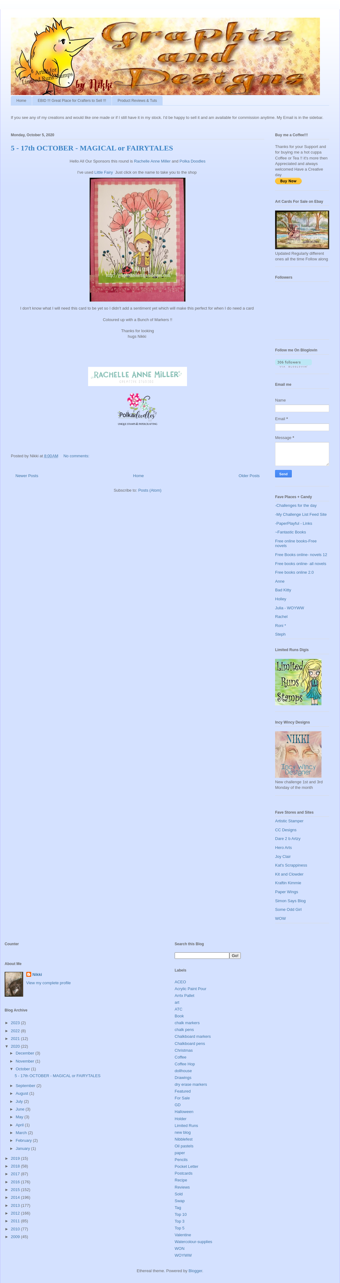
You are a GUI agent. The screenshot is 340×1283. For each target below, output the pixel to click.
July (20, 1101)
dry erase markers (191, 1084)
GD (178, 1105)
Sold (179, 1194)
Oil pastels (184, 1146)
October (23, 1069)
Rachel (281, 616)
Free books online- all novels (300, 563)
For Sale (182, 1098)
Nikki (37, 974)
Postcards (184, 1173)
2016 (16, 1182)
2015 (16, 1189)
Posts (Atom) (149, 490)
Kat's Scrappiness (291, 865)
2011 (16, 1221)
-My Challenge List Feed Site (301, 514)
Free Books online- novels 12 (301, 554)
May (20, 1117)
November (26, 1061)
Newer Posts (26, 475)
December (26, 1053)
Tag (178, 1207)
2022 (16, 1031)
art (177, 1002)
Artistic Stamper (289, 821)
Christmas (184, 1050)
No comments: (76, 456)
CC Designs (285, 830)
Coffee (180, 1057)
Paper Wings (286, 891)
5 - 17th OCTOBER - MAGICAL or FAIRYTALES (92, 148)
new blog (183, 1132)
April (20, 1125)
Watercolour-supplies (193, 1241)
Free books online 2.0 (294, 572)
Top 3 (180, 1221)
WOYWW (183, 1255)
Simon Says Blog (290, 900)
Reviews (182, 1187)
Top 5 (180, 1228)
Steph (280, 634)
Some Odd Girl (288, 909)
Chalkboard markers (193, 1036)
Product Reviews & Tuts (137, 100)
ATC (178, 1009)
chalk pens (184, 1029)
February (24, 1140)
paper (180, 1152)
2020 (16, 1046)
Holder (180, 1118)
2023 (16, 1022)
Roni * (280, 625)
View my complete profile (48, 983)
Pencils (181, 1159)
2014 (16, 1197)
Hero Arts (283, 847)
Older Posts (249, 475)
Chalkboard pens (190, 1043)
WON (180, 1248)
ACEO (180, 982)
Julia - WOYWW (289, 608)
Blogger (195, 1270)
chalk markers (187, 1022)
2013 (16, 1205)
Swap (180, 1200)
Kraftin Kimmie (288, 883)
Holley (280, 599)
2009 (16, 1236)
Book (179, 1016)
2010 (16, 1229)
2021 (16, 1038)
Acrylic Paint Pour (190, 988)
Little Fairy (104, 172)
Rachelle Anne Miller (152, 161)
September (26, 1085)
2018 (16, 1166)
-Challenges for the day (296, 505)
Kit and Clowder (289, 874)
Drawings (183, 1077)
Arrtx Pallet (184, 995)
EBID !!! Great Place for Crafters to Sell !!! (72, 100)
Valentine (183, 1235)
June (21, 1109)
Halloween (184, 1111)
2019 (16, 1158)
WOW (280, 918)
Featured (183, 1091)
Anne (279, 581)
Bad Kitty (283, 590)
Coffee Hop (185, 1064)
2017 (16, 1174)
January (23, 1148)
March (22, 1132)
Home (21, 100)
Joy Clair (283, 856)
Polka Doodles (193, 161)
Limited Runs (186, 1125)
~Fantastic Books (290, 532)
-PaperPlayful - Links (293, 523)
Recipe (181, 1180)
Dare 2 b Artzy (287, 838)
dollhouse (183, 1070)
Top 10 (181, 1214)
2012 (16, 1213)
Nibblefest (184, 1139)
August (22, 1093)
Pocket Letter (186, 1166)
